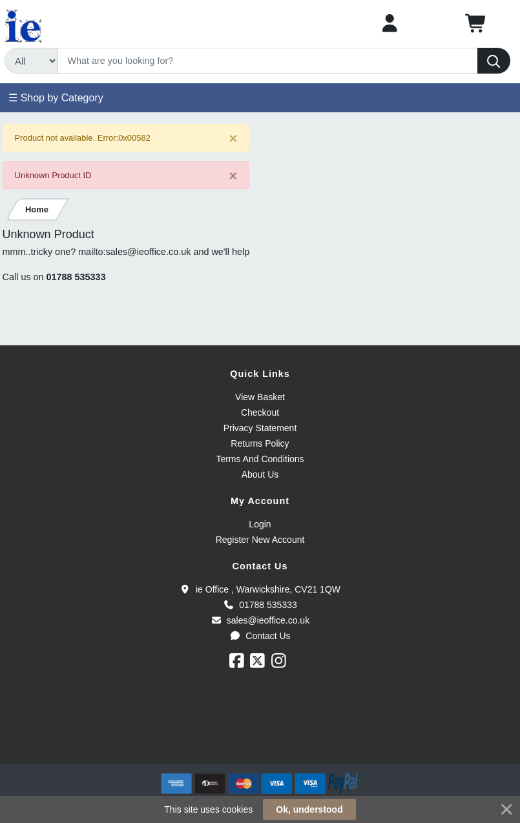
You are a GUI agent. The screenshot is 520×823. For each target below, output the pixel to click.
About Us (260, 474)
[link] (260, 740)
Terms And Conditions (260, 459)
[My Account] (390, 23)
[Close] (233, 138)
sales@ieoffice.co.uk (260, 620)
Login (260, 524)
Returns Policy (260, 443)
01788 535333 (76, 277)
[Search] (267, 61)
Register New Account (260, 539)
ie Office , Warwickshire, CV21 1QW (260, 589)
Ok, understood (309, 809)
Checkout (260, 412)
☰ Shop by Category (55, 97)
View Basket (260, 397)
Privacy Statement (260, 428)
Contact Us (259, 636)
